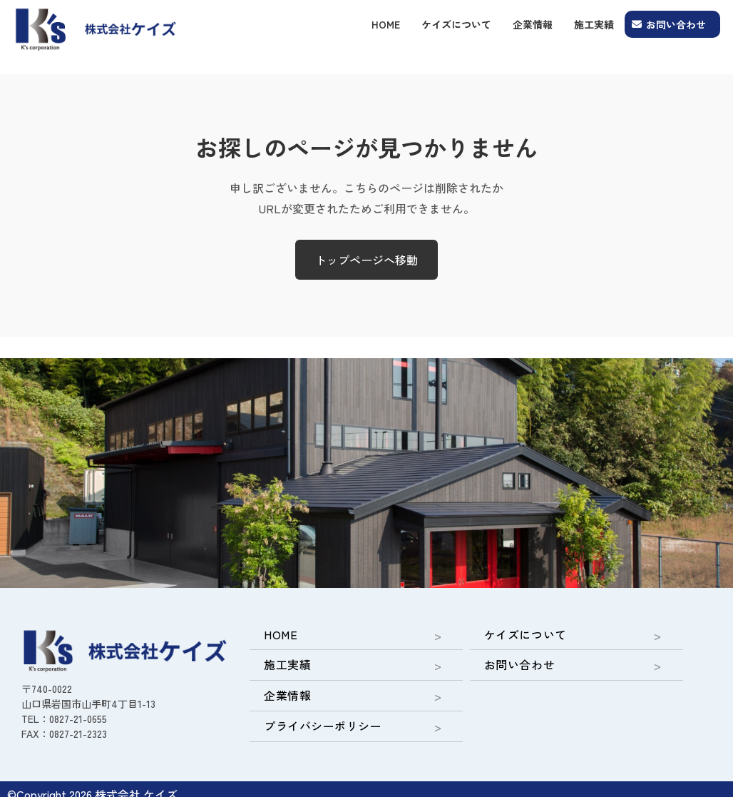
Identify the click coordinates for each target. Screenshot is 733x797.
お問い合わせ (676, 24)
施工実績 (594, 24)
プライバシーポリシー (313, 717)
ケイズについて (456, 24)
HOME (385, 24)
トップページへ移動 (366, 259)
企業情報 (533, 24)
